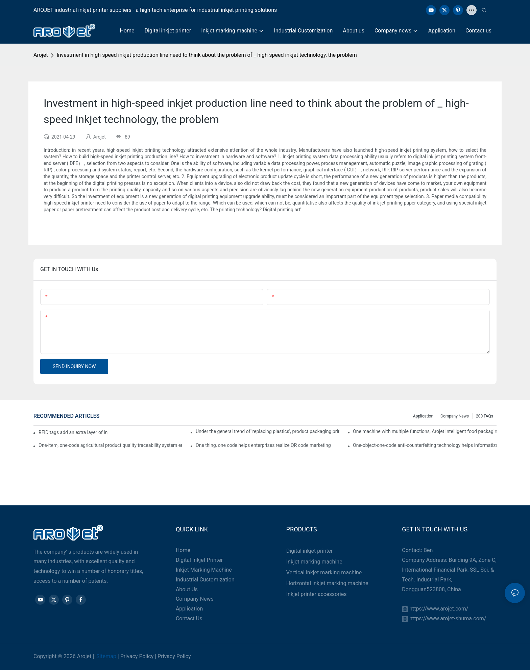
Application (423, 416)
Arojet (40, 55)
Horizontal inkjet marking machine (327, 583)
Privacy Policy (137, 656)
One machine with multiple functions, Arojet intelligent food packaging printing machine (425, 431)
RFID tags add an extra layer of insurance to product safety (73, 432)
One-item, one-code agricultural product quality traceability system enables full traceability (110, 445)
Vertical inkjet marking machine (324, 572)
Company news (454, 416)
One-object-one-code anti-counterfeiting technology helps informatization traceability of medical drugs (425, 445)
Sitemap (106, 656)
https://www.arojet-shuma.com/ (447, 618)
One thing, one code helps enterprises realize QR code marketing (263, 445)
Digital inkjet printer (309, 551)
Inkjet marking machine (314, 561)
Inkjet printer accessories (316, 594)
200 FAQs (484, 416)
